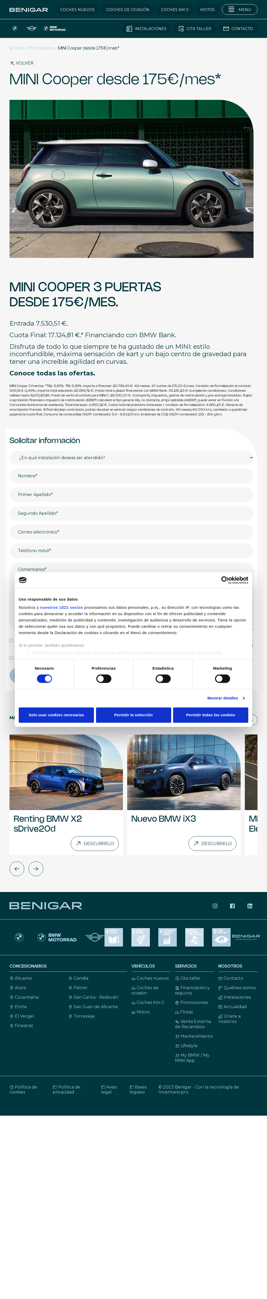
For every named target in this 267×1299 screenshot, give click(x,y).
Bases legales (138, 1090)
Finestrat (21, 1025)
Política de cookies (23, 1090)
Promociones (41, 48)
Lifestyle (186, 1045)
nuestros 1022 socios (61, 607)
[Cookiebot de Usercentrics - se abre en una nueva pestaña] (225, 580)
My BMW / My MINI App (192, 1058)
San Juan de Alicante (93, 1006)
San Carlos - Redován (93, 997)
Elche (18, 1006)
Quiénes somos (237, 987)
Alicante (20, 978)
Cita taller (188, 978)
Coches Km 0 (147, 1002)
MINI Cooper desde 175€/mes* (89, 48)
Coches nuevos (150, 978)
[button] (16, 868)
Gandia (78, 978)
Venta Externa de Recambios (193, 1024)
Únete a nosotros (229, 1019)
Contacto (230, 978)
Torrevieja (81, 1016)
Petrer (78, 987)
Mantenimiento (194, 1036)
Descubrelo (94, 843)
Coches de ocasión (145, 990)
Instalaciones (234, 997)
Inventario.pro (173, 1092)
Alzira (17, 987)
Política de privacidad (66, 1090)
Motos (140, 1011)
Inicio (16, 48)
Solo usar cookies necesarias (56, 715)
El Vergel (21, 1016)
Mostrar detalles (222, 698)
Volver (21, 63)
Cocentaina (24, 997)
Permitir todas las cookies (210, 715)
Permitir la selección (133, 715)
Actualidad (232, 1006)
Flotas (184, 1011)
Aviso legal (109, 1090)
